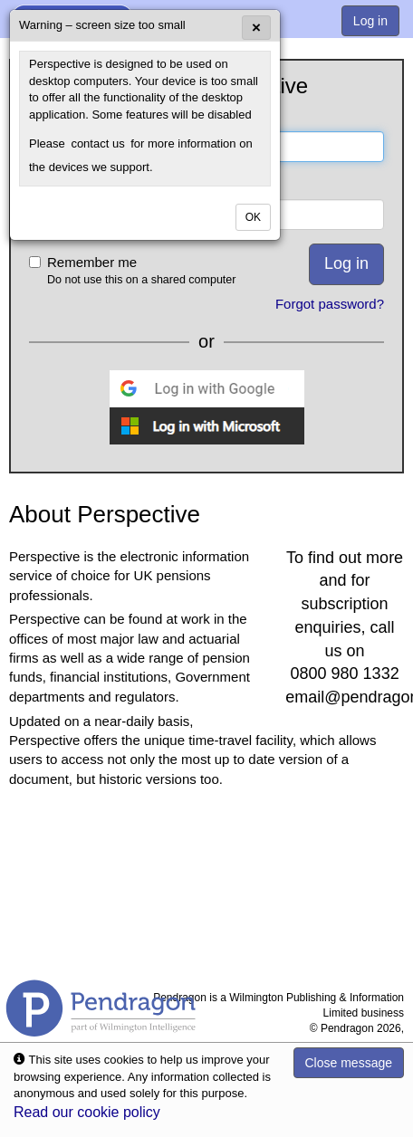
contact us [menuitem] (97, 143)
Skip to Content (0, 0)
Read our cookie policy (87, 1112)
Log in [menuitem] (370, 21)
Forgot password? (329, 303)
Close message (349, 1063)
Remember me (151, 271)
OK (253, 217)
